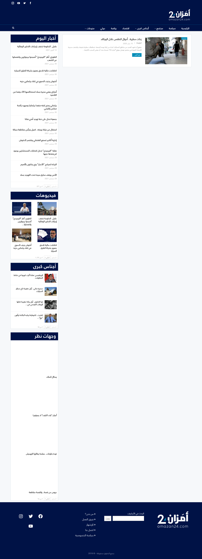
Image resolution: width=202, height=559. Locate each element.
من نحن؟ (89, 513)
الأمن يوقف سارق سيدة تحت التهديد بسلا (38, 175)
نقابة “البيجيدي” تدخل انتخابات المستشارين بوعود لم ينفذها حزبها (35, 152)
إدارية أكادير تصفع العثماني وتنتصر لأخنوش (38, 140)
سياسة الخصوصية (84, 535)
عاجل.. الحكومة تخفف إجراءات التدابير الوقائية (37, 46)
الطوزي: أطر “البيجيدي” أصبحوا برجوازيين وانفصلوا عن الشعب (34, 58)
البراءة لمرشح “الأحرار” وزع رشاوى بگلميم (39, 164)
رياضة (114, 28)
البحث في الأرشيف (136, 513)
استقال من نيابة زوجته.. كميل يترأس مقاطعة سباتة (35, 129)
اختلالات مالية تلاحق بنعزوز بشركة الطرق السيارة (35, 70)
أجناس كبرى (143, 28)
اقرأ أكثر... (137, 55)
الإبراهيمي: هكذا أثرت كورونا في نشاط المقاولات (28, 276)
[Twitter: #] (31, 516)
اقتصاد (125, 28)
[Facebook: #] (40, 516)
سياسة (172, 28)
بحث (108, 518)
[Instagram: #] (21, 516)
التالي (47, 186)
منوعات (91, 28)
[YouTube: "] (31, 526)
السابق (54, 186)
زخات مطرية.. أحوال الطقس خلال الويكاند (121, 39)
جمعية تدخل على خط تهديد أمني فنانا (41, 119)
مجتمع (160, 28)
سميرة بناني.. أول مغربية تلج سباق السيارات (29, 290)
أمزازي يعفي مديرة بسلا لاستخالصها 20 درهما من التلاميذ (35, 93)
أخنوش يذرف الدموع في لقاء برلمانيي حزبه (38, 81)
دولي (102, 28)
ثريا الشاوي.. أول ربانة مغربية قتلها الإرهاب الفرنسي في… (30, 303)
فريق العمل (88, 519)
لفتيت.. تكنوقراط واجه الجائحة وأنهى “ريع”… (29, 316)
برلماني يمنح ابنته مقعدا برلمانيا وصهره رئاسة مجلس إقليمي (37, 106)
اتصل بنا (89, 529)
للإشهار (90, 524)
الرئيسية (185, 28)
